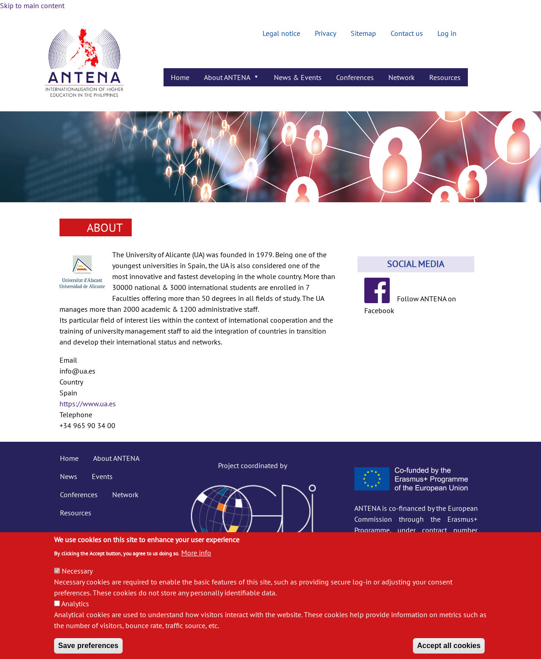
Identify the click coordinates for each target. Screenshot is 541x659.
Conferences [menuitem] (355, 77)
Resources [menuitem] (445, 77)
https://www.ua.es (88, 403)
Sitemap (363, 33)
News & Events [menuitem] (298, 77)
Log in (447, 33)
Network (125, 494)
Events (102, 476)
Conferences (79, 494)
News (68, 476)
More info (196, 561)
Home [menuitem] (180, 77)
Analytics (75, 612)
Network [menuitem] (401, 77)
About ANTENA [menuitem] (228, 79)
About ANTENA (116, 458)
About (105, 227)
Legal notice (281, 33)
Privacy (325, 33)
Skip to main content (32, 5)
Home (69, 458)
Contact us (407, 33)
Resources (75, 512)
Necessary (77, 579)
